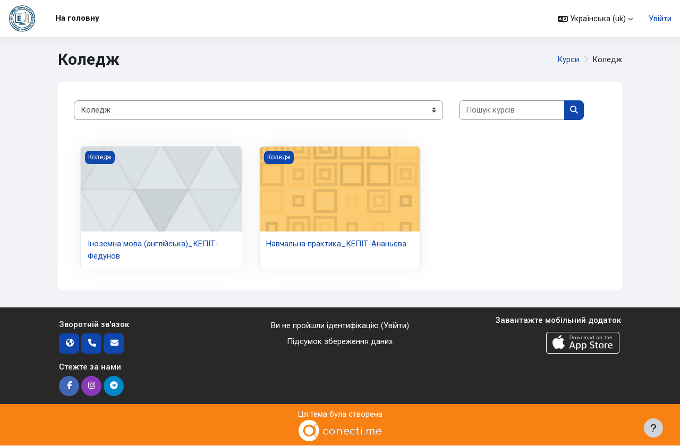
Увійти (660, 18)
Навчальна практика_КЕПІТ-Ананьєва (336, 243)
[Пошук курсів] (512, 110)
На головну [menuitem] (77, 18)
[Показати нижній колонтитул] (653, 428)
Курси (568, 59)
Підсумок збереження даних (340, 342)
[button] (595, 18)
